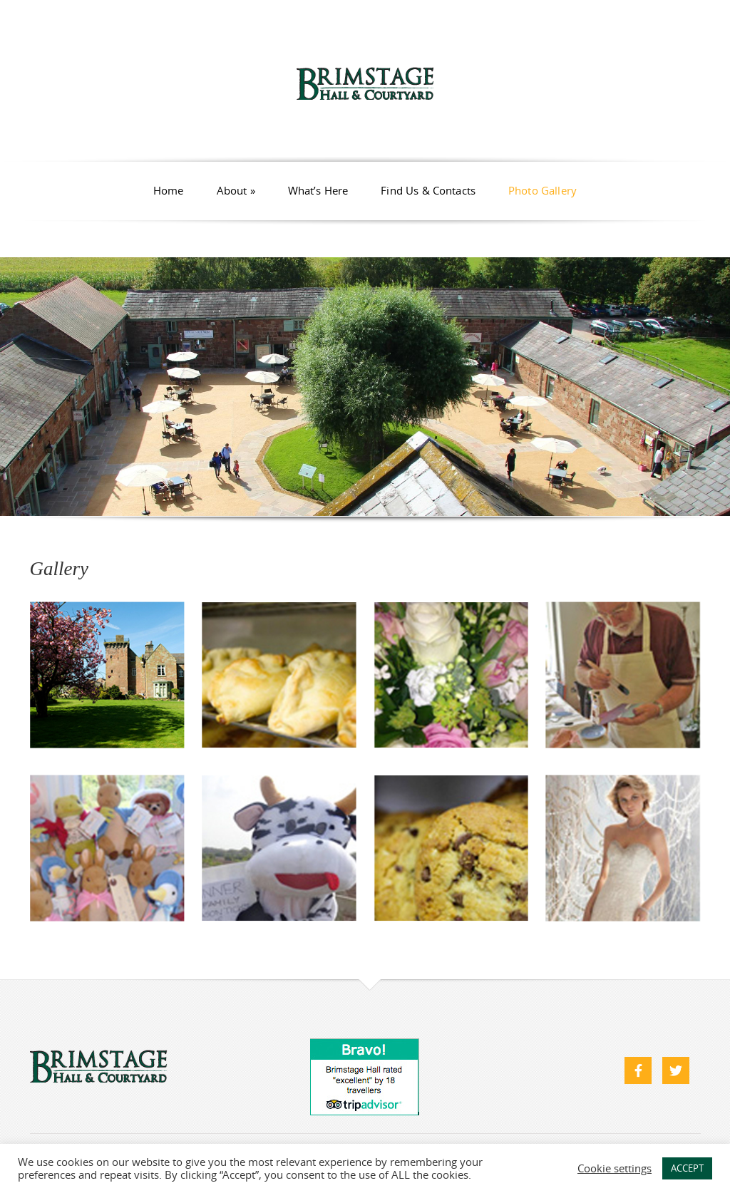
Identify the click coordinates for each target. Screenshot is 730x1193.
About (236, 190)
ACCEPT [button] (687, 1168)
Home (168, 190)
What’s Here (318, 190)
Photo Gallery (542, 190)
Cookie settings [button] (614, 1168)
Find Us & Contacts (428, 190)
